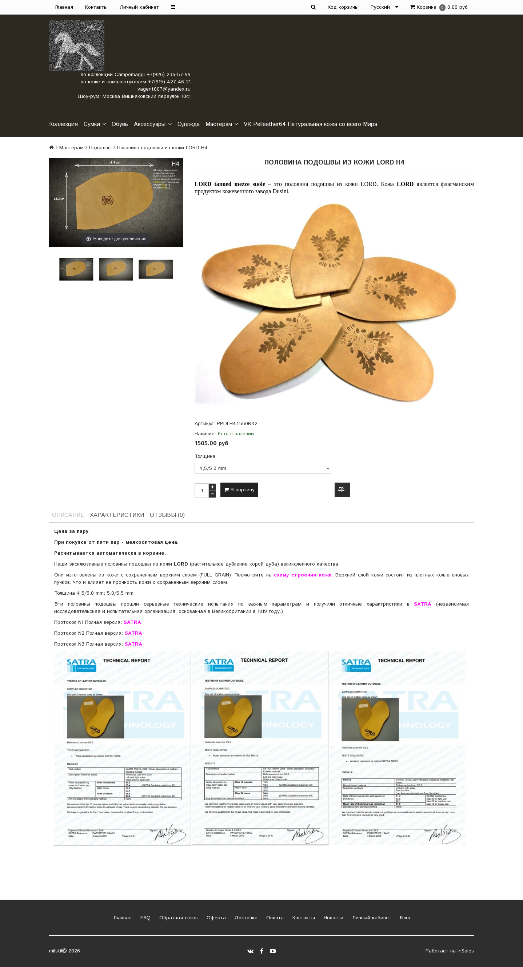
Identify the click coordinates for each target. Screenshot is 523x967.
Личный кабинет (139, 7)
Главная (64, 7)
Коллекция (63, 124)
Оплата (274, 918)
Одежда (188, 124)
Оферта (215, 918)
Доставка (245, 918)
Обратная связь (177, 918)
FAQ (145, 918)
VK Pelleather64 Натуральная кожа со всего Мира (310, 124)
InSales (466, 951)
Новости (332, 918)
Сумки (95, 124)
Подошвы (100, 147)
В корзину (239, 490)
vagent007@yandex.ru (164, 89)
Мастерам (221, 124)
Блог (404, 918)
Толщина (205, 456)
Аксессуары (152, 124)
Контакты (96, 7)
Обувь (120, 124)
